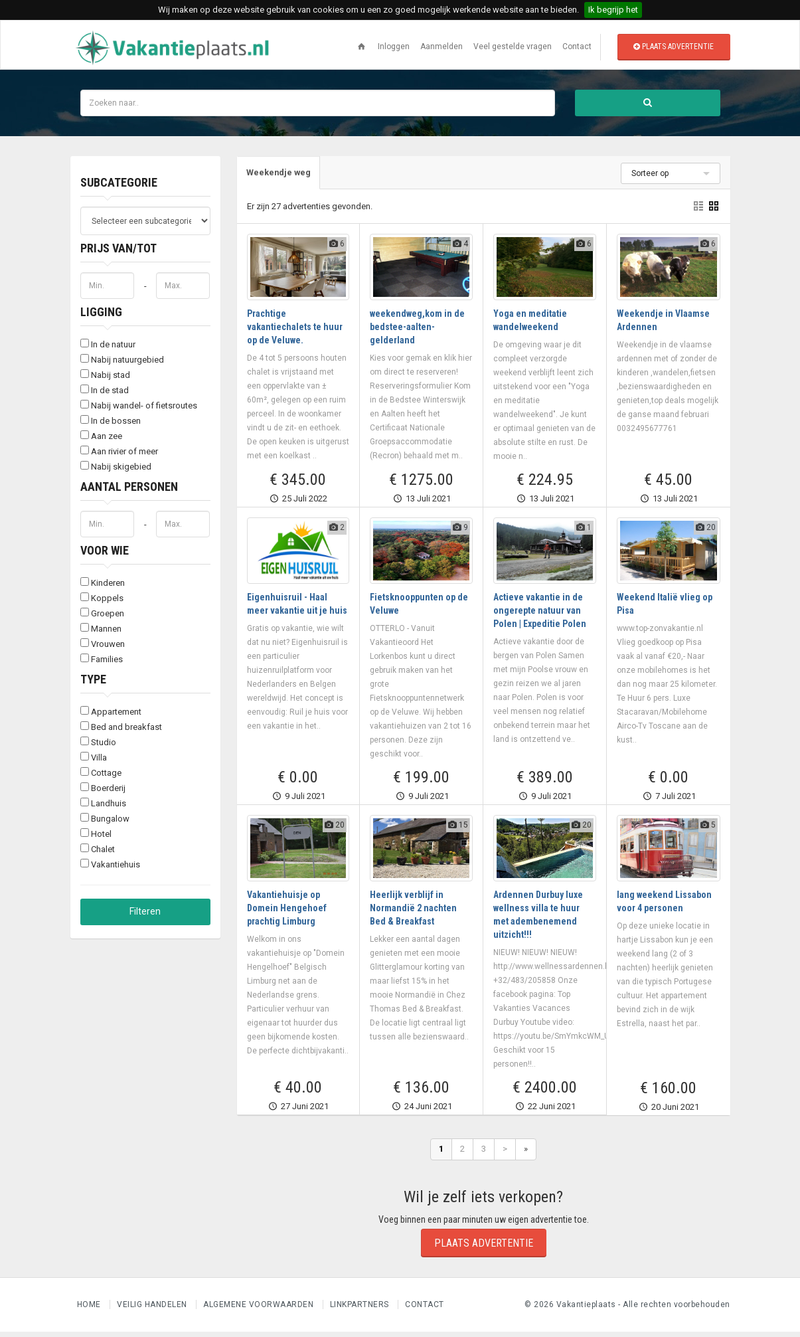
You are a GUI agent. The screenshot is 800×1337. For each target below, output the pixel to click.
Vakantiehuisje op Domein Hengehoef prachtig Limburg (287, 913)
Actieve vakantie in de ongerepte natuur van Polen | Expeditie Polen (539, 615)
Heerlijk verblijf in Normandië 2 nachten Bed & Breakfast (413, 913)
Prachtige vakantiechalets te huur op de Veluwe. (295, 332)
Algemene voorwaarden (259, 1309)
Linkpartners (361, 1309)
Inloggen (394, 46)
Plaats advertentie (673, 46)
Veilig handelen (153, 1309)
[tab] (280, 178)
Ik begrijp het (613, 10)
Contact (577, 46)
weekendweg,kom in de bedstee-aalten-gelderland (417, 332)
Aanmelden (441, 46)
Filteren (145, 916)
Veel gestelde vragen (512, 46)
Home (90, 1309)
